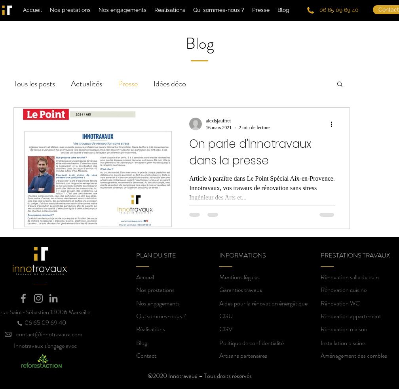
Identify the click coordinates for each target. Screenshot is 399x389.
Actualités (86, 84)
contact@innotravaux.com (49, 334)
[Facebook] (23, 298)
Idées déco (170, 84)
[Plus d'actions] (334, 124)
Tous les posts (34, 84)
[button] (340, 84)
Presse (128, 84)
